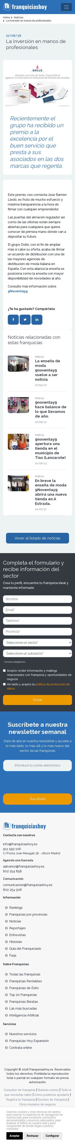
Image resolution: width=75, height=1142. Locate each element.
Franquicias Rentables (23, 981)
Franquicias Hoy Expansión (27, 1041)
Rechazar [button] (33, 1135)
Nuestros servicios (21, 1034)
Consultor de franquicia (19, 1090)
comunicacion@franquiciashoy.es (27, 885)
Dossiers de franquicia (52, 1099)
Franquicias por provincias (26, 914)
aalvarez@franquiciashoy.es (23, 866)
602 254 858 (12, 871)
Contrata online (18, 1048)
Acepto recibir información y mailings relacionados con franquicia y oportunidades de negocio (39, 675)
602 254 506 (12, 890)
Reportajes (15, 928)
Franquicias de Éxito (22, 988)
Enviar (37, 700)
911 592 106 (12, 849)
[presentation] (33, 782)
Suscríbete (37, 799)
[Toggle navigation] (66, 7)
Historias (13, 942)
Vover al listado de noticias (37, 538)
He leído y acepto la (38, 686)
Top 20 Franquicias (21, 995)
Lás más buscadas (21, 1008)
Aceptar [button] (15, 1135)
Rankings (14, 908)
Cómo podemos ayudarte (51, 1094)
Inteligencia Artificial (22, 1015)
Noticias (13, 921)
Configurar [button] (52, 1135)
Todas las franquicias (22, 974)
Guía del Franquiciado (23, 949)
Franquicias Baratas (21, 1002)
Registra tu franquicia (20, 1099)
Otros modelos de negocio (37, 1104)
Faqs (10, 955)
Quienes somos (48, 1090)
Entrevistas (15, 935)
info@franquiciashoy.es (20, 844)
